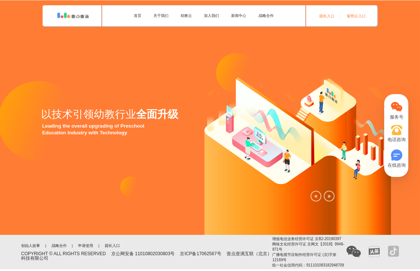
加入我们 (211, 16)
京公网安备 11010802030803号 (143, 253)
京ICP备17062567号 (200, 253)
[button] (316, 196)
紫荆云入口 (356, 16)
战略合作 (266, 16)
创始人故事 (30, 246)
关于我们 (161, 16)
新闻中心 (238, 16)
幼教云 (186, 16)
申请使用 (85, 246)
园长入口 (326, 16)
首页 (137, 16)
